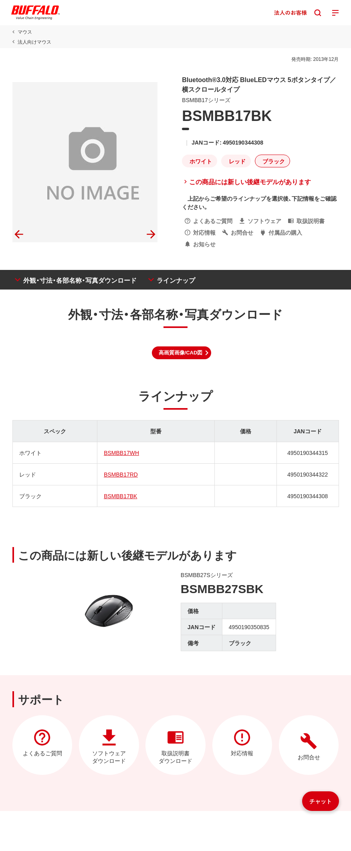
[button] (182, 352)
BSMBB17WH (121, 453)
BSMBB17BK (120, 496)
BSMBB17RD (121, 474)
